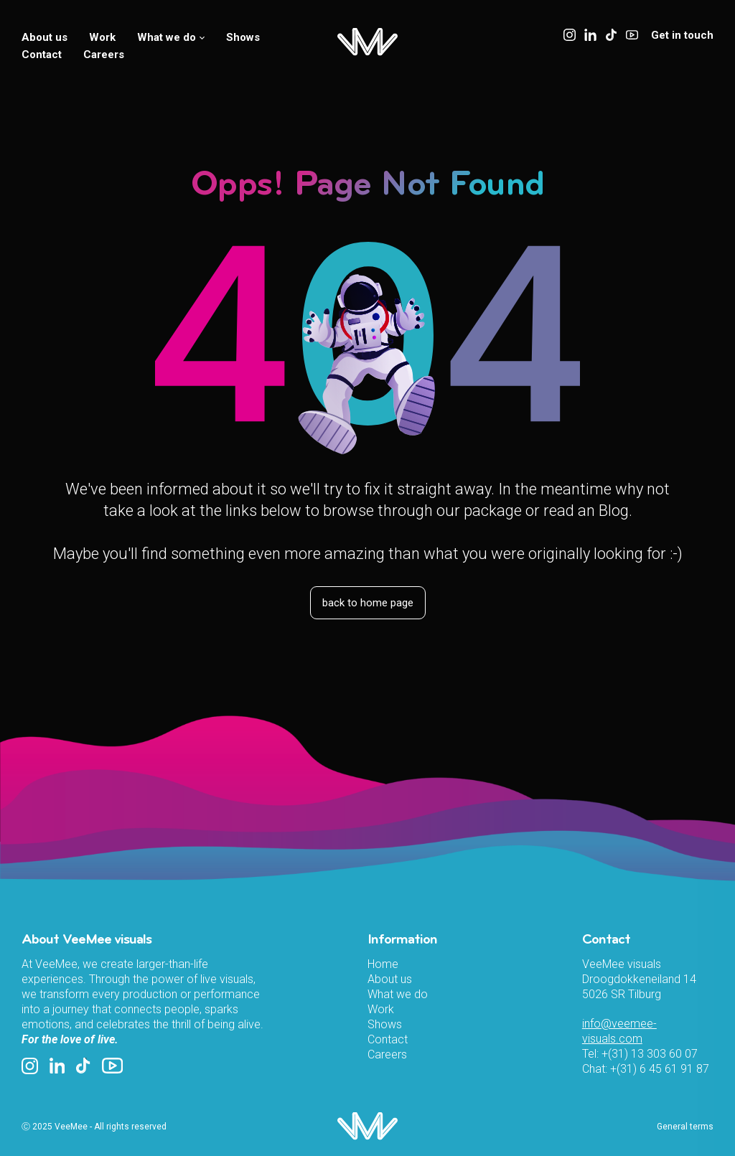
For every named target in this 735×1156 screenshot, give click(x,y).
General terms (685, 1127)
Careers (103, 54)
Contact (42, 54)
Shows (243, 37)
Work (102, 37)
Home (383, 964)
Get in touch (682, 35)
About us (44, 37)
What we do (171, 37)
